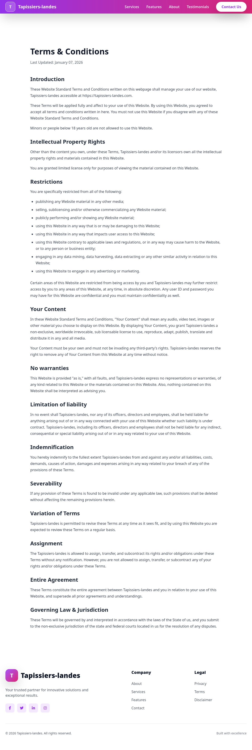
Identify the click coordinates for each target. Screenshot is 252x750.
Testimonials (198, 6)
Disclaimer (203, 699)
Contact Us (231, 6)
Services (132, 6)
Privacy (200, 683)
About (174, 6)
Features (154, 6)
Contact (138, 707)
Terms (199, 691)
